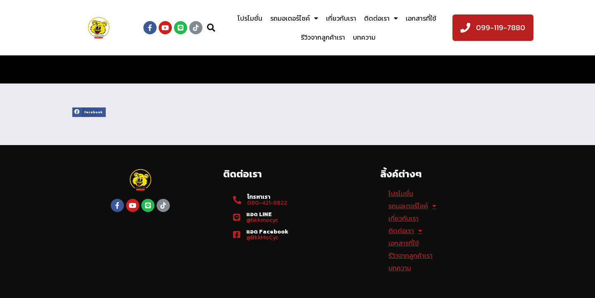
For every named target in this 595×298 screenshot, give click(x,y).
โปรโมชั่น (250, 18)
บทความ (364, 37)
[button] (89, 112)
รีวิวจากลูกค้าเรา (323, 37)
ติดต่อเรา (381, 18)
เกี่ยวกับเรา (341, 18)
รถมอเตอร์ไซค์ (294, 18)
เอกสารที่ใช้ (421, 18)
